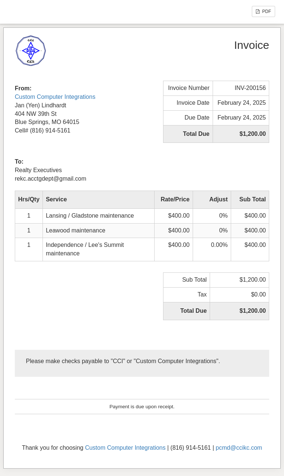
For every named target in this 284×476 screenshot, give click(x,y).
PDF (263, 11)
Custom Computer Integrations (55, 97)
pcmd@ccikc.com (239, 448)
